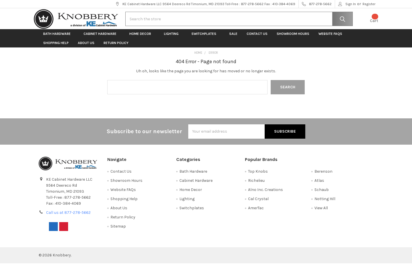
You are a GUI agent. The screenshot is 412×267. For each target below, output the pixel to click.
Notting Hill (324, 202)
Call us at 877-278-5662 (68, 216)
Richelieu (256, 184)
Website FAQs (330, 37)
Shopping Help (56, 46)
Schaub (321, 193)
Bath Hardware (58, 37)
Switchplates (205, 37)
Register (369, 4)
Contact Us (257, 37)
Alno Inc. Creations (265, 193)
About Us (86, 46)
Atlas (319, 184)
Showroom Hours (293, 37)
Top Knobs (258, 174)
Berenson (323, 174)
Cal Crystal (258, 202)
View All (321, 211)
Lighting (173, 37)
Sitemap (118, 229)
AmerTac (256, 211)
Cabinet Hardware (102, 37)
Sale (233, 37)
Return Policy (116, 46)
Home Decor (142, 37)
